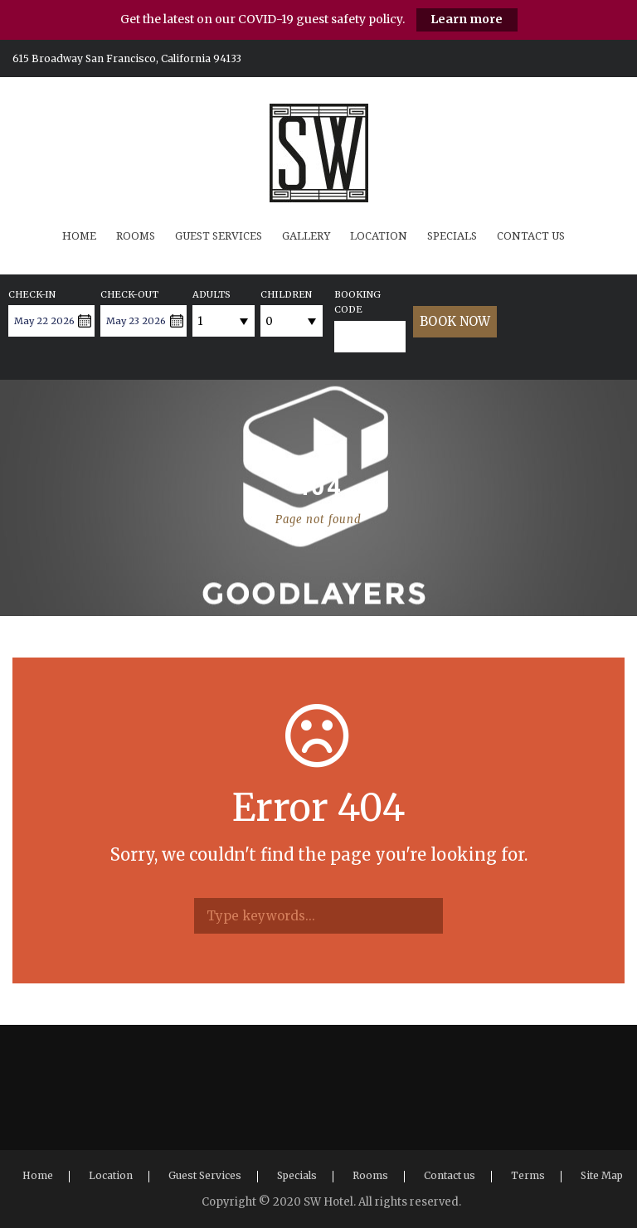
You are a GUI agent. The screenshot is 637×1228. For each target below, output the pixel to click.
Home (79, 236)
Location (378, 236)
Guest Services (218, 236)
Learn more (466, 19)
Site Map (602, 1175)
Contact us (531, 236)
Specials (452, 236)
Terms (528, 1175)
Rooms (135, 236)
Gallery (306, 236)
